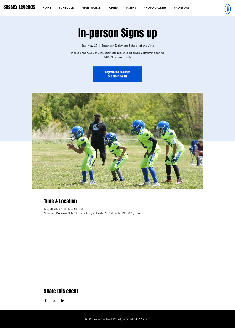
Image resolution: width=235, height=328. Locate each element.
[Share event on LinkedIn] (62, 300)
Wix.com (144, 318)
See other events (117, 76)
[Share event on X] (54, 300)
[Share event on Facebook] (45, 300)
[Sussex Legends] (19, 6)
